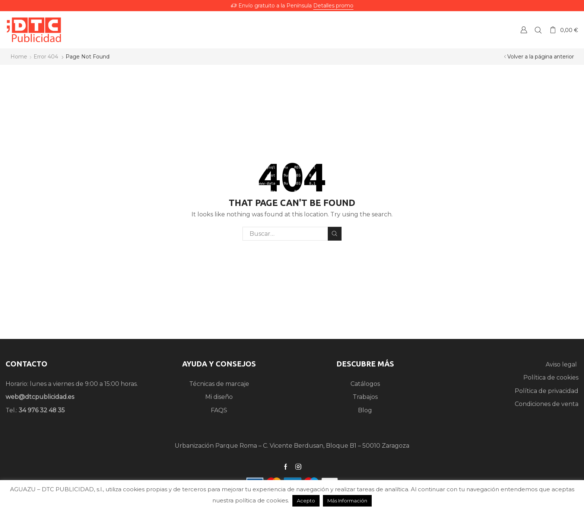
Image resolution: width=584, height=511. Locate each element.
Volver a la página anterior (540, 56)
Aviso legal (562, 364)
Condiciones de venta (546, 403)
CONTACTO (26, 363)
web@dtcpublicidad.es (40, 396)
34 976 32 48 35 (42, 410)
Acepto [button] (306, 501)
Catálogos (365, 383)
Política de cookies (550, 377)
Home (18, 56)
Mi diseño (219, 396)
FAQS (219, 410)
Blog (365, 410)
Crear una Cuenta (523, 29)
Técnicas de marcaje (219, 383)
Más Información (347, 501)
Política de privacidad (546, 390)
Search (334, 233)
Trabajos (365, 396)
